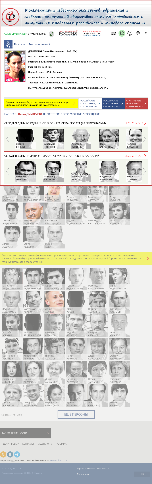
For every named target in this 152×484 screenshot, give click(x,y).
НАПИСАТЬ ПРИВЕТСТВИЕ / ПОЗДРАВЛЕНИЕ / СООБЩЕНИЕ (52, 115)
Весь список (134, 125)
